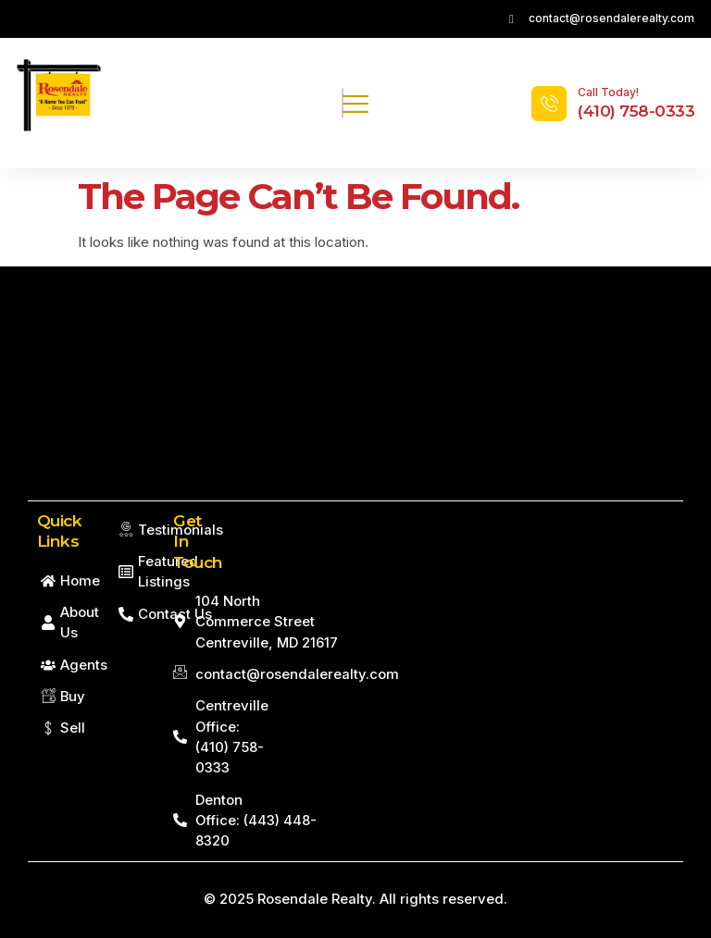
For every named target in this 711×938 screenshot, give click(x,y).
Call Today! (608, 92)
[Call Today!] (549, 103)
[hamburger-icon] (342, 103)
